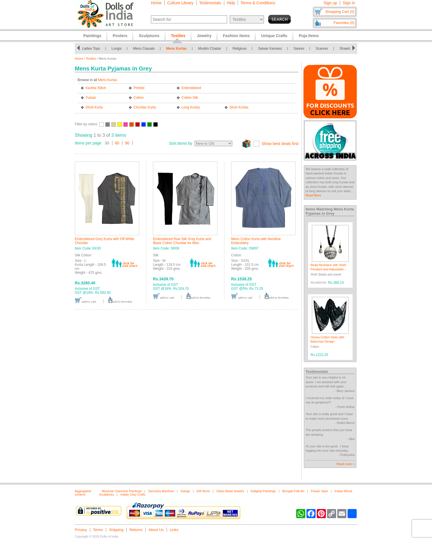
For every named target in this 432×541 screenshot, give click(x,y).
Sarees (298, 49)
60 (117, 143)
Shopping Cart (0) (339, 11)
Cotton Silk (189, 98)
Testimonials (210, 3)
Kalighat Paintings (263, 491)
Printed (139, 88)
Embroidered (191, 88)
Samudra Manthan (161, 491)
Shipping (116, 530)
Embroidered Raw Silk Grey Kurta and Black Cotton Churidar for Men (182, 241)
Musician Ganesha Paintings (122, 491)
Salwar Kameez (270, 49)
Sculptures (149, 35)
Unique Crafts (274, 35)
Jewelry (204, 35)
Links (174, 530)
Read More (313, 195)
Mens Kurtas (176, 49)
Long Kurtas (190, 107)
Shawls (345, 49)
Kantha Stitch (96, 88)
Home (156, 3)
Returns (136, 530)
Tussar (91, 98)
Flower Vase (319, 491)
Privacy (81, 530)
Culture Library (180, 3)
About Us (155, 530)
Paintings (92, 35)
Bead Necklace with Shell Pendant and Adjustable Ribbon (328, 269)
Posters (120, 35)
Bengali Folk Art (293, 491)
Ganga (185, 491)
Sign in (349, 3)
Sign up (330, 3)
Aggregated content (83, 492)
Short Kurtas (239, 107)
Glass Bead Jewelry (230, 491)
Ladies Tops (91, 49)
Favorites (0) (344, 23)
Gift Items (203, 491)
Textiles (91, 58)
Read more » (345, 464)
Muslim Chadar (209, 49)
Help (231, 3)
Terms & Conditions (258, 3)
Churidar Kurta (145, 107)
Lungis (117, 49)
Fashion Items (236, 35)
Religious (240, 49)
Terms (98, 530)
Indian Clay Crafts (132, 494)
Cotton (139, 98)
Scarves (322, 49)
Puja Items (309, 35)
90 (127, 143)
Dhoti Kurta (94, 107)
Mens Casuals (144, 49)
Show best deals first (280, 143)
